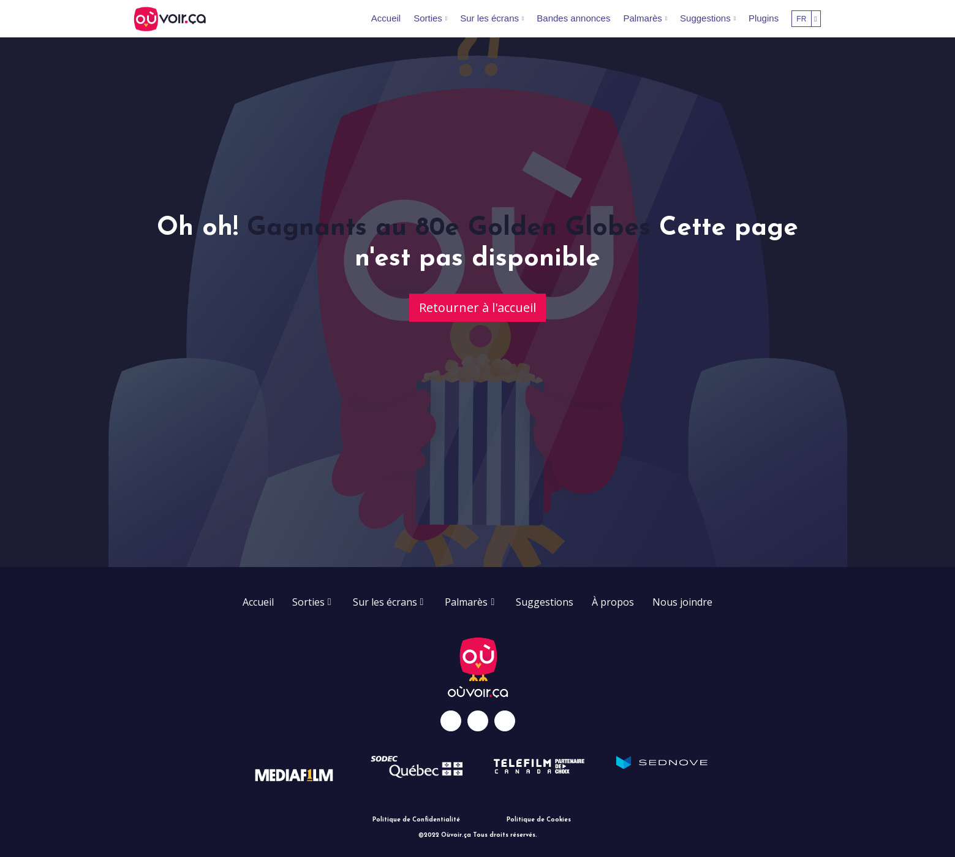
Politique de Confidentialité (416, 820)
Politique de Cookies (539, 820)
